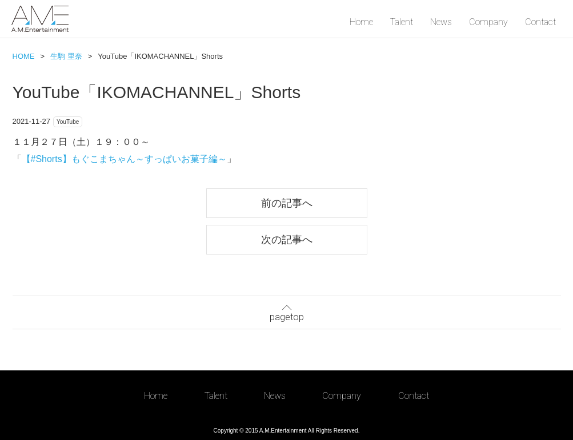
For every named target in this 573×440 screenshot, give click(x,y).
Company (488, 22)
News (441, 22)
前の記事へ (286, 203)
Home (361, 22)
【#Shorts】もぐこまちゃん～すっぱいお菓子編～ (124, 159)
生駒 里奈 (66, 56)
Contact (540, 22)
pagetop (287, 311)
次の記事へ (286, 239)
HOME (24, 56)
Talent (401, 22)
